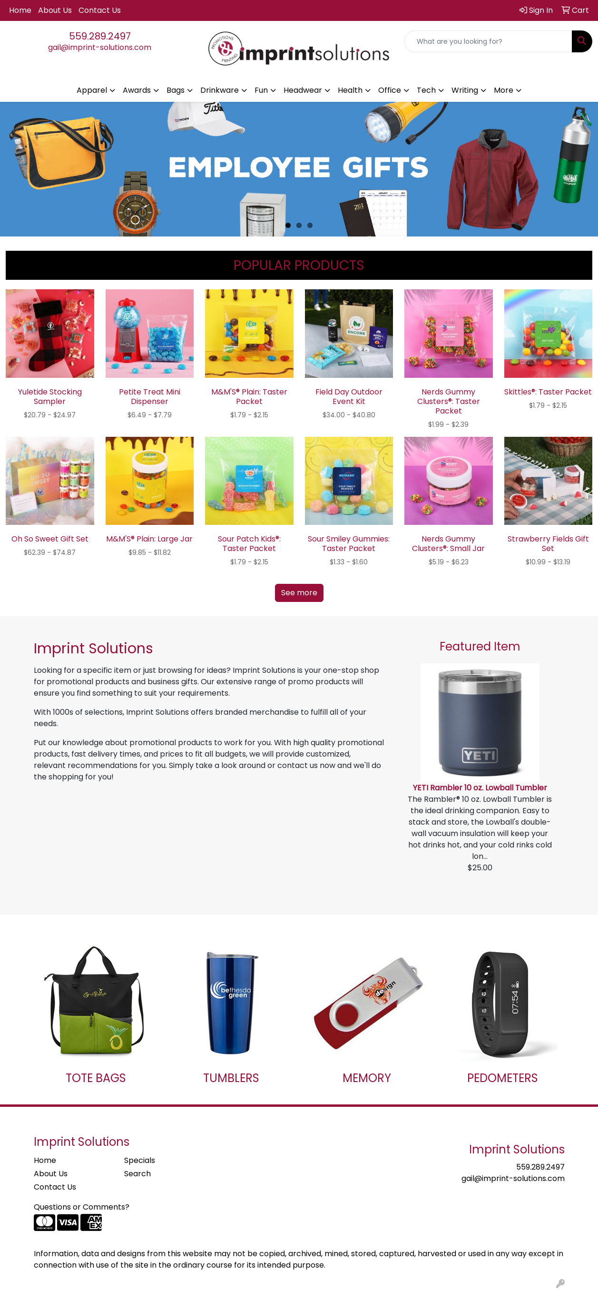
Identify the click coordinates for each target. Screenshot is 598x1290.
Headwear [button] (303, 90)
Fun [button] (261, 90)
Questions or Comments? (81, 1206)
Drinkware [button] (219, 90)
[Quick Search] (488, 41)
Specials (139, 1160)
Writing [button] (464, 90)
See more (299, 592)
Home (20, 10)
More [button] (503, 90)
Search (137, 1173)
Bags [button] (176, 90)
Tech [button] (426, 90)
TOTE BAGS (96, 1078)
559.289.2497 (100, 36)
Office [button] (389, 90)
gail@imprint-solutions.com (99, 47)
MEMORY (367, 1078)
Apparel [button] (92, 90)
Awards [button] (137, 90)
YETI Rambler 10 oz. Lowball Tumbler (480, 787)
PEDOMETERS (502, 1078)
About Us (55, 10)
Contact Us (99, 10)
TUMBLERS (231, 1078)
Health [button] (350, 90)
